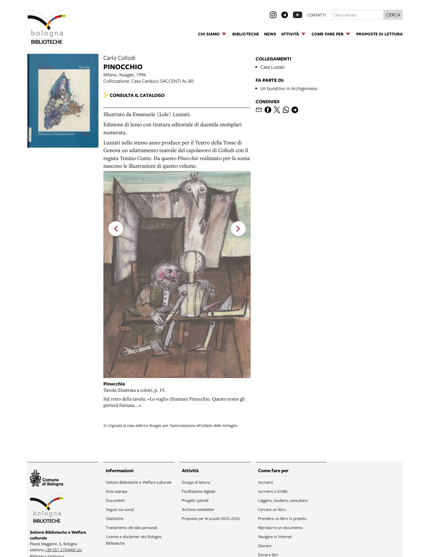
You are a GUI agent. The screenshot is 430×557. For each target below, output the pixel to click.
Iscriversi (265, 482)
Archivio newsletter (198, 509)
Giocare (264, 545)
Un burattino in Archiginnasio (289, 88)
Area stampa (116, 491)
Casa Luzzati (273, 67)
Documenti (115, 500)
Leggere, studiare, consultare (282, 500)
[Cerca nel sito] (357, 15)
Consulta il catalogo (137, 95)
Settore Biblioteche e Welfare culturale (138, 482)
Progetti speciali (195, 500)
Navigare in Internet (275, 536)
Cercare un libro (272, 509)
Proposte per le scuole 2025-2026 (211, 518)
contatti (316, 15)
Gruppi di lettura (196, 482)
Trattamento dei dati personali (131, 527)
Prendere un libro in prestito (282, 518)
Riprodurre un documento (280, 527)
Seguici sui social (120, 509)
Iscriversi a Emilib (272, 491)
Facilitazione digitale (198, 491)
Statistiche (114, 518)
